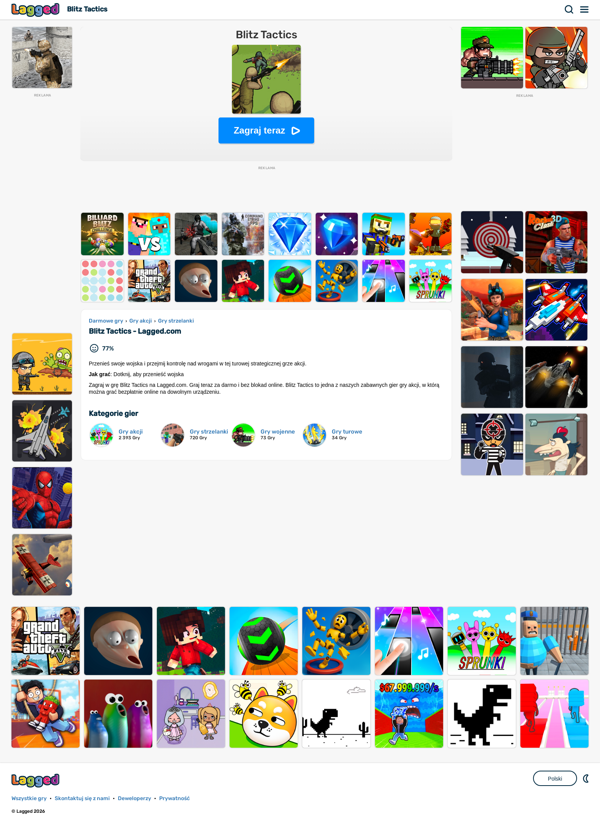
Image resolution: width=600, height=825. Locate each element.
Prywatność (174, 798)
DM (586, 778)
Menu (584, 9)
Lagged (36, 10)
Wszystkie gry (29, 798)
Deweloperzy (134, 798)
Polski (555, 779)
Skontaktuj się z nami (82, 798)
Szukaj (569, 9)
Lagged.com (36, 780)
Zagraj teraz (259, 130)
